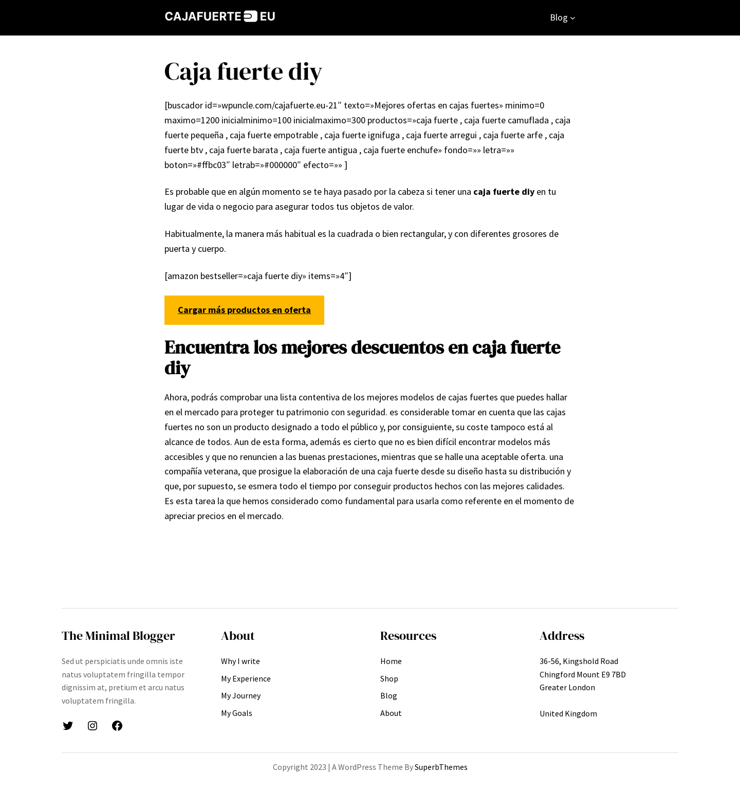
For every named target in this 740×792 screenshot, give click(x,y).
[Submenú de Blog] (573, 18)
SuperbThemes (441, 767)
